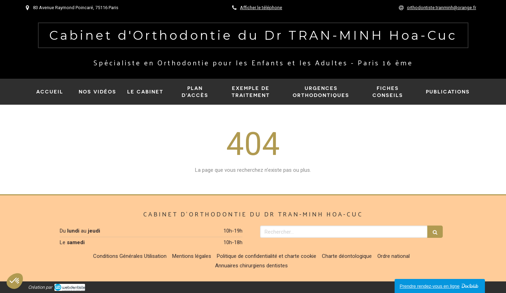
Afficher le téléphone (261, 7)
